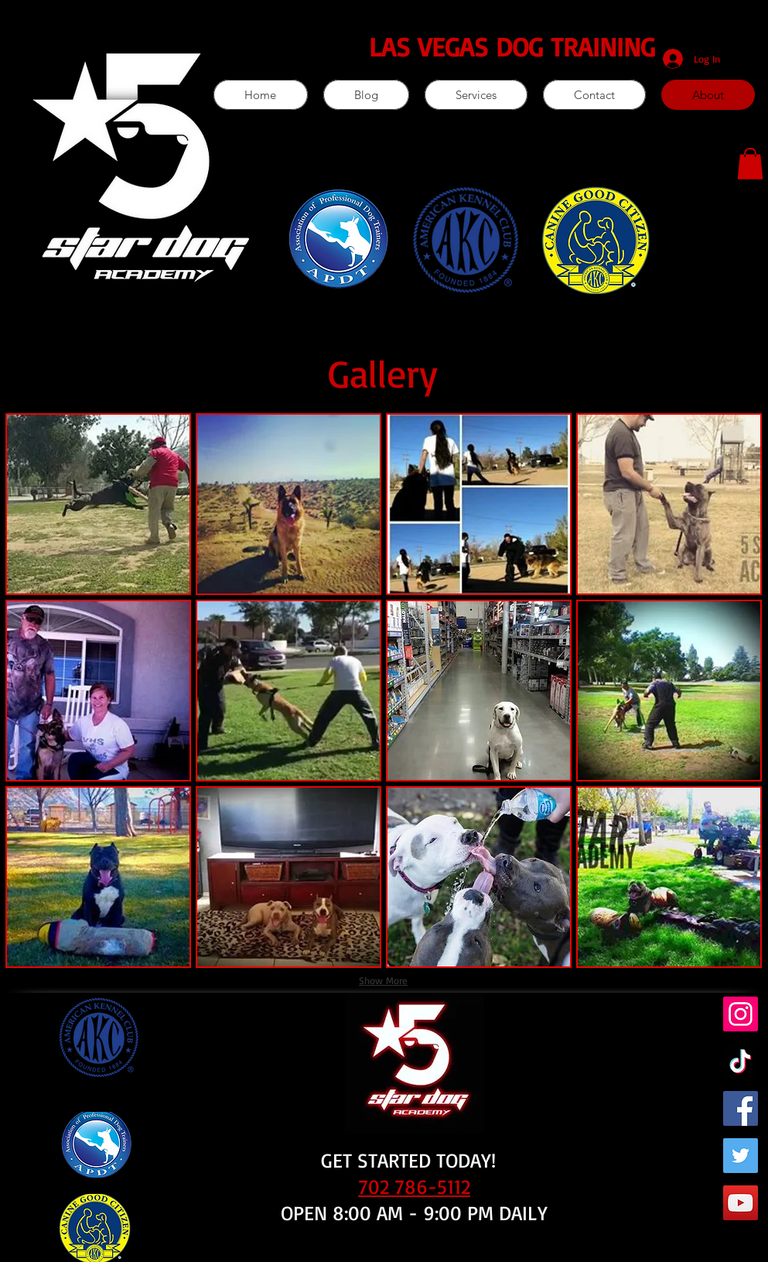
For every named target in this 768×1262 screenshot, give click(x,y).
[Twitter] (740, 1155)
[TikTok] (740, 1061)
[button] (750, 164)
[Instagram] (740, 1014)
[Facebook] (740, 1108)
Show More (383, 980)
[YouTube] (740, 1202)
